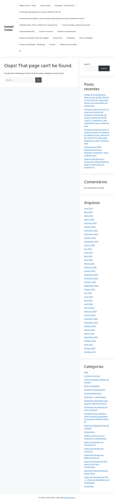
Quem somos (45, 5)
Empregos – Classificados (67, 5)
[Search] (38, 80)
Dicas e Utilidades (86, 38)
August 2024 (89, 289)
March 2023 (89, 333)
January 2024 (89, 315)
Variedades (71, 38)
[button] (20, 51)
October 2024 (90, 282)
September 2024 (91, 285)
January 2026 (89, 227)
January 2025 (89, 271)
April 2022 (88, 344)
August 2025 (89, 245)
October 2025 (90, 238)
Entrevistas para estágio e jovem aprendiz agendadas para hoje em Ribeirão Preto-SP (51, 18)
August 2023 (89, 330)
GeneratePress (69, 497)
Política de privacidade (68, 44)
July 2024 (88, 293)
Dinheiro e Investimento (66, 31)
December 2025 (91, 230)
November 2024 (91, 278)
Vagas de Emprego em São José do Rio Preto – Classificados (95, 464)
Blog (86, 372)
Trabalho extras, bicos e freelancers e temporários (38, 25)
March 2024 (89, 308)
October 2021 (90, 352)
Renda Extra (57, 38)
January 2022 (89, 348)
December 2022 (91, 337)
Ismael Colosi (8, 28)
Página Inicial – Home (27, 5)
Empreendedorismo (27, 31)
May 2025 (88, 256)
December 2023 (91, 319)
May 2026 (88, 212)
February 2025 (90, 267)
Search (87, 64)
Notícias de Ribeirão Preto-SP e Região (34, 38)
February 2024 (90, 311)
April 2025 (88, 260)
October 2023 (90, 326)
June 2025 (88, 252)
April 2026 (88, 216)
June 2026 (88, 208)
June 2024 (88, 296)
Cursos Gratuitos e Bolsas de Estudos (76, 25)
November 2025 (91, 234)
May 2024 (88, 300)
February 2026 (90, 223)
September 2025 (91, 241)
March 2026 (89, 219)
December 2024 (91, 274)
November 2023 (91, 322)
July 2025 (88, 249)
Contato (52, 44)
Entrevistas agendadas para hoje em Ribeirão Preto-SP (40, 12)
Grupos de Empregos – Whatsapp (32, 44)
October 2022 (90, 341)
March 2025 (89, 263)
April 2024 (88, 304)
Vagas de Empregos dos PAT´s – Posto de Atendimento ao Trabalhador (96, 480)
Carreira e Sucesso (46, 31)
